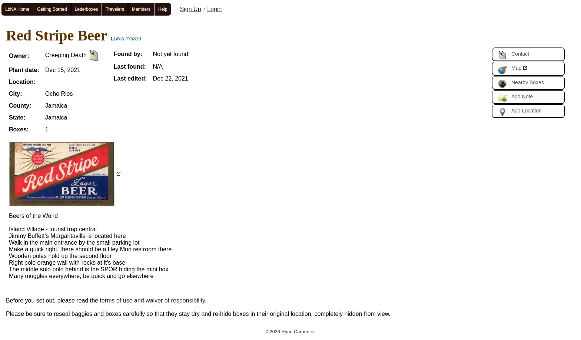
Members (141, 9)
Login (214, 9)
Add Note (515, 98)
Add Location (520, 112)
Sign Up (190, 9)
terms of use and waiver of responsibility (152, 300)
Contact (513, 55)
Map (509, 69)
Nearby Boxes (521, 83)
